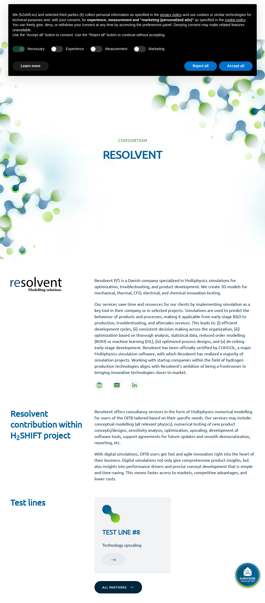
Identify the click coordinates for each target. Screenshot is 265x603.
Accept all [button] (235, 66)
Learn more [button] (30, 66)
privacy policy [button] (171, 15)
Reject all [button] (200, 66)
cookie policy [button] (235, 20)
